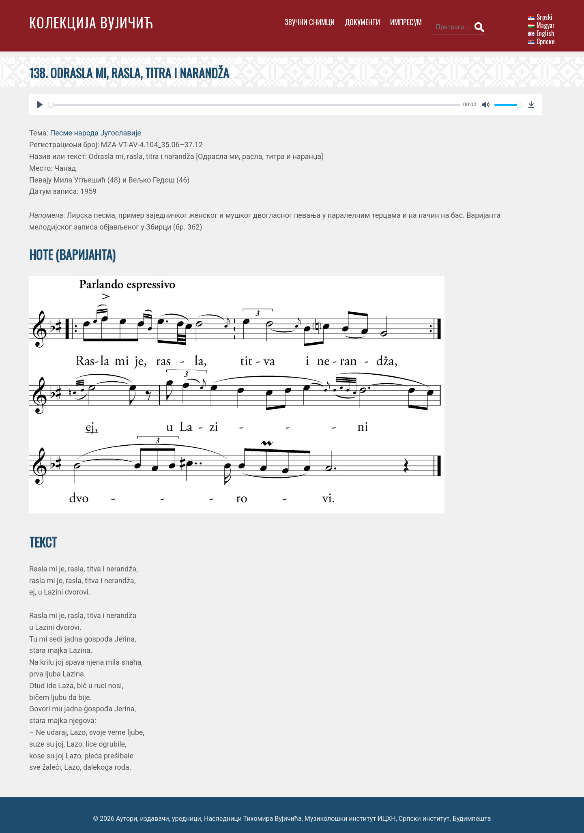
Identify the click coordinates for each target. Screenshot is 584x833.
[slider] (247, 97)
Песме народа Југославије (95, 126)
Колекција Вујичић (91, 22)
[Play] (39, 97)
